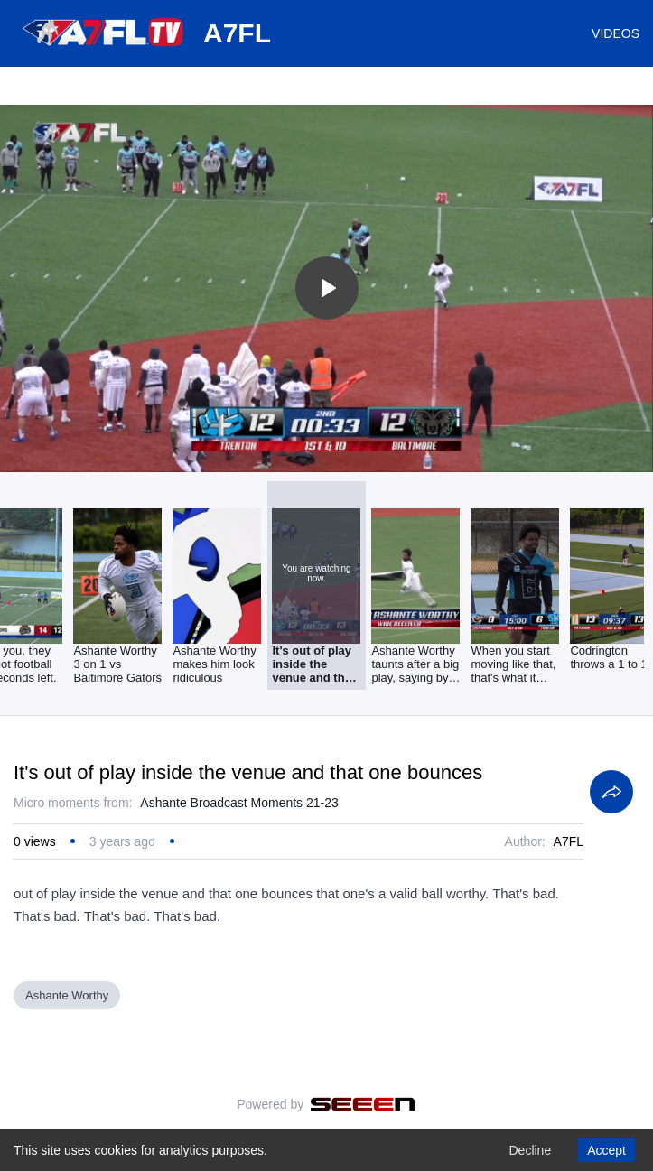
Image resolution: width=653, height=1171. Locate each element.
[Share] (611, 791)
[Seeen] (362, 1104)
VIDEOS (615, 33)
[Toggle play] (327, 288)
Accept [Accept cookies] (606, 1150)
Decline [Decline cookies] (529, 1150)
